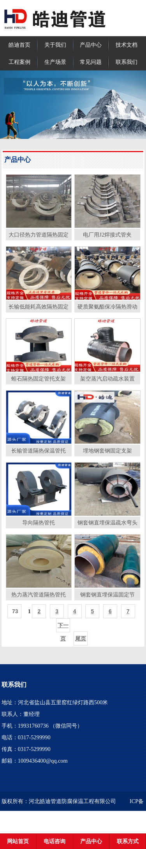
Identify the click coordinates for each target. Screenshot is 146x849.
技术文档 (126, 45)
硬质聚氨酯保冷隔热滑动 (107, 306)
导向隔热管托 (38, 522)
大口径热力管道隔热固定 (39, 235)
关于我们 (55, 45)
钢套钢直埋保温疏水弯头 (107, 522)
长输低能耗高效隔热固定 (39, 306)
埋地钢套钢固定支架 (107, 450)
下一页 (63, 627)
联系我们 (126, 62)
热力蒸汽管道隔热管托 (38, 594)
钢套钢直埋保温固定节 (107, 594)
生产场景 (55, 62)
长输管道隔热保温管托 (38, 450)
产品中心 (91, 45)
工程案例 (19, 62)
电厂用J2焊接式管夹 (107, 235)
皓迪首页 (19, 45)
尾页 (80, 638)
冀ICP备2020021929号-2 (48, 820)
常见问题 (91, 62)
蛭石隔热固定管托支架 (38, 378)
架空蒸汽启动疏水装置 (107, 378)
